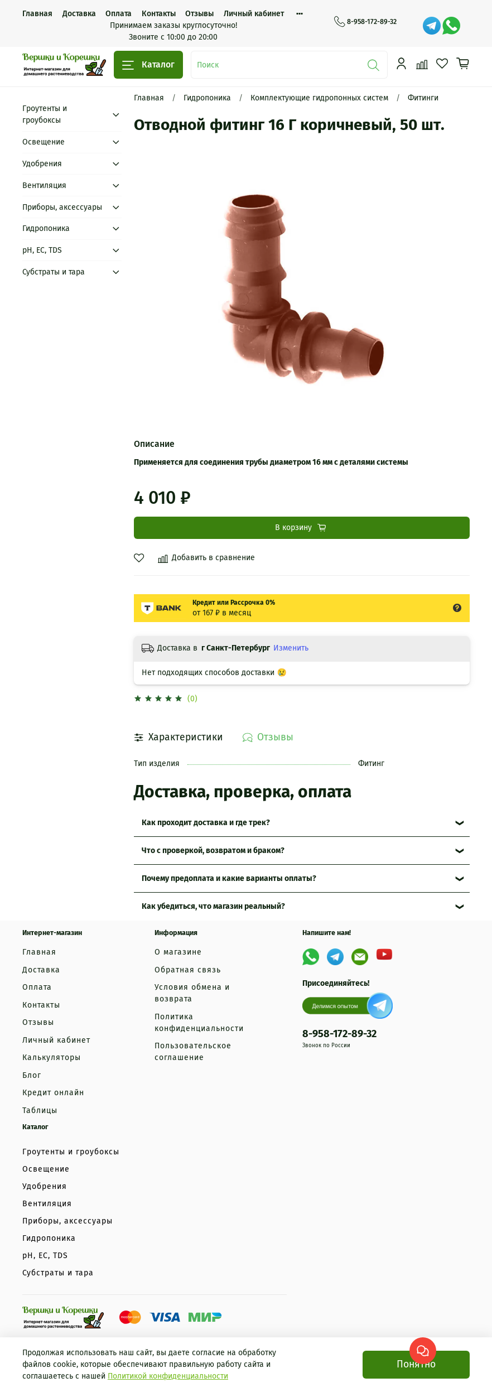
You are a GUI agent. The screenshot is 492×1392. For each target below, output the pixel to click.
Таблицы (39, 1110)
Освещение (43, 142)
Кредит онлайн (53, 1092)
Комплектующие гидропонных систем (319, 98)
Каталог (148, 65)
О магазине (178, 952)
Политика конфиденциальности (199, 1022)
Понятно (416, 1364)
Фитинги (423, 98)
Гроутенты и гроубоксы (44, 114)
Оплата (118, 13)
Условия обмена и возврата (192, 993)
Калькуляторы (51, 1057)
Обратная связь (188, 970)
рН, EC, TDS (42, 250)
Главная (37, 13)
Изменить (290, 648)
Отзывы (199, 13)
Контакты (159, 13)
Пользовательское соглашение (193, 1051)
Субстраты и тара (53, 272)
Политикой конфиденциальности (168, 1376)
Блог (31, 1075)
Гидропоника (207, 98)
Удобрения (42, 163)
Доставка (79, 13)
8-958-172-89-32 (365, 22)
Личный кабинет (254, 13)
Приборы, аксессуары (62, 207)
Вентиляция (44, 185)
